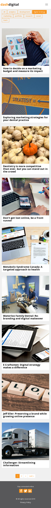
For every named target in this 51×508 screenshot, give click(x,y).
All (4, 12)
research (29, 16)
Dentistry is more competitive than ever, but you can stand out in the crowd (25, 169)
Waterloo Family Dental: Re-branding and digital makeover (23, 317)
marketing (7, 16)
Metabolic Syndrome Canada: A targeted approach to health (22, 268)
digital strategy (39, 12)
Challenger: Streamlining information (19, 464)
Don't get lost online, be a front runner (23, 219)
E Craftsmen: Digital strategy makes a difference (21, 366)
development (24, 12)
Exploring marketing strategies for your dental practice (25, 119)
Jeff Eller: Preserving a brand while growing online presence (25, 415)
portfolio (18, 16)
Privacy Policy (25, 502)
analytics (12, 12)
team (5, 20)
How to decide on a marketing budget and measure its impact (23, 70)
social (38, 16)
